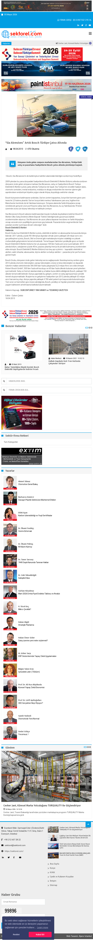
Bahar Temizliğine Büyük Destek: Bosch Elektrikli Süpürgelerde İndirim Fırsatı (22, 368)
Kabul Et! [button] (40, 934)
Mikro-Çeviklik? (24, 609)
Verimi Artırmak (25, 531)
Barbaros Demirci (26, 497)
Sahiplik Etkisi (24, 578)
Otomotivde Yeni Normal (28, 719)
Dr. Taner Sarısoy (25, 559)
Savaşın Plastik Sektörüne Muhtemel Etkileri (37, 500)
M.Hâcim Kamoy (25, 547)
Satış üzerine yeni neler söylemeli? (33, 640)
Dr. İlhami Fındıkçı (26, 528)
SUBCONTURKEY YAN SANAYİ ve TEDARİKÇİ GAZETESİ (44, 290)
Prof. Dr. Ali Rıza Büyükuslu (30, 684)
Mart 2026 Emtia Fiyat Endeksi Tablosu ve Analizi (39, 594)
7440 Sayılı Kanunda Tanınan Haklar (33, 562)
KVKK (52, 872)
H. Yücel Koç (23, 606)
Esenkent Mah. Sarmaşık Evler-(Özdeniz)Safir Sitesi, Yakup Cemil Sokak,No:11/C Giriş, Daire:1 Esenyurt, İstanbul (22, 831)
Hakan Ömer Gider (26, 638)
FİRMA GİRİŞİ (64, 20)
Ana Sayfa (54, 864)
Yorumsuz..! (23, 734)
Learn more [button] (42, 927)
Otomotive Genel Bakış (28, 484)
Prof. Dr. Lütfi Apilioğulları (29, 700)
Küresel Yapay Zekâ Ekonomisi (31, 687)
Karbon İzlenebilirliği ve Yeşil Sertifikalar (35, 515)
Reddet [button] (16, 934)
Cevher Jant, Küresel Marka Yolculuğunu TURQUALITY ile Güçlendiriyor (42, 805)
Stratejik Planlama (26, 625)
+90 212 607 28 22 (11, 839)
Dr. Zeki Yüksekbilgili (27, 575)
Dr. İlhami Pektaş (25, 544)
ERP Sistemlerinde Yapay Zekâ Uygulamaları (37, 656)
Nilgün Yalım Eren (26, 669)
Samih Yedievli (24, 716)
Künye (52, 868)
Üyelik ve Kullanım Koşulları (62, 876)
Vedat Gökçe (24, 731)
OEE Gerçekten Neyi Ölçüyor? (30, 703)
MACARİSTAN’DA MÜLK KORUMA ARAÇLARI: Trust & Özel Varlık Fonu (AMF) (75, 854)
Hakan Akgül (23, 622)
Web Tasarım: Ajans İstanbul (79, 936)
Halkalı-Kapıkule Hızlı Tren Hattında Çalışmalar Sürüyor (64, 362)
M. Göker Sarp (24, 653)
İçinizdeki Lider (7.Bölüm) (29, 672)
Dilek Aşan (22, 513)
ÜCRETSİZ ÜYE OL (82, 20)
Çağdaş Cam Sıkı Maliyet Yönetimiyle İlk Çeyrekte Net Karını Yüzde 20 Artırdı (75, 837)
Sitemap (53, 885)
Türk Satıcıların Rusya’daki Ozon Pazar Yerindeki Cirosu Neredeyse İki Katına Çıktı (75, 846)
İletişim (53, 881)
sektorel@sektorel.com (13, 845)
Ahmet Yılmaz (24, 481)
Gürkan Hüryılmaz (26, 591)
